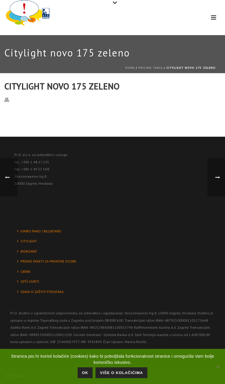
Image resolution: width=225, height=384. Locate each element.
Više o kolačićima (121, 373)
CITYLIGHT (27, 241)
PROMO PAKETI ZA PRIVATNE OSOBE (46, 261)
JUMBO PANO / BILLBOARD (39, 231)
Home (130, 68)
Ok (85, 373)
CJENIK (23, 271)
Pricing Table (151, 68)
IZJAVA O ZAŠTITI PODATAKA (40, 291)
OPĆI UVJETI (28, 281)
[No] (218, 366)
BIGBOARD (27, 251)
